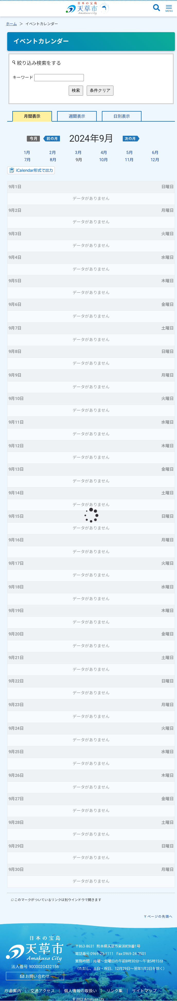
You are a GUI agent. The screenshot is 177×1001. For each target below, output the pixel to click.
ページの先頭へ (160, 916)
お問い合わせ (35, 976)
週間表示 (77, 116)
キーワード (23, 77)
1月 (27, 152)
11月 (129, 159)
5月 (129, 152)
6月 (155, 152)
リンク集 (114, 991)
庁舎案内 (13, 991)
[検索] (156, 8)
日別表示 (121, 116)
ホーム (11, 24)
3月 (78, 152)
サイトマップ (144, 991)
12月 (155, 159)
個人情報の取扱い (80, 991)
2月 (52, 152)
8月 (53, 159)
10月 (103, 159)
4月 (104, 152)
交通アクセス (42, 991)
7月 (27, 159)
